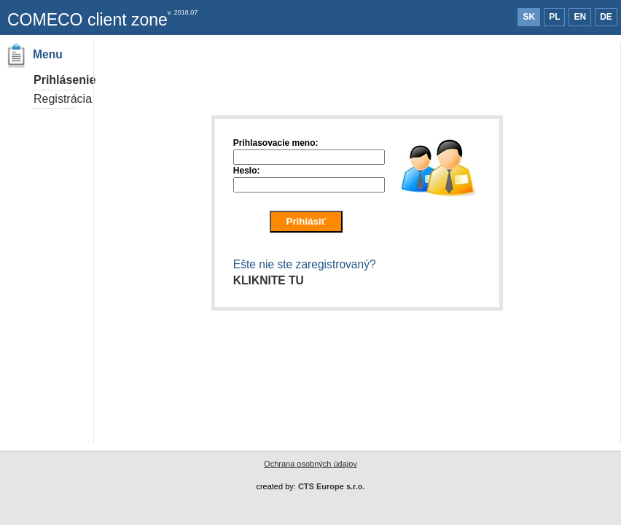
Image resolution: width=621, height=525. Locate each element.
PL (554, 17)
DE (606, 17)
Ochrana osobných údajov (310, 463)
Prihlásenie (64, 80)
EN (580, 17)
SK (529, 17)
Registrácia (63, 99)
